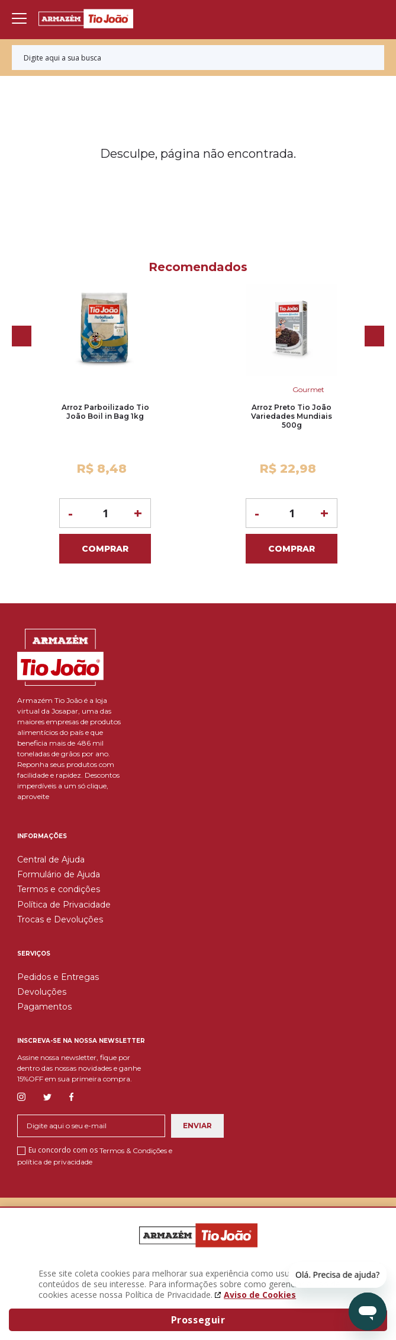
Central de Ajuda (51, 859)
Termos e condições (58, 889)
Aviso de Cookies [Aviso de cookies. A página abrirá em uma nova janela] (260, 1294)
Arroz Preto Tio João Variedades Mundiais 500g (291, 416)
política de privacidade (54, 1161)
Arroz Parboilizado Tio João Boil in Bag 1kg (105, 412)
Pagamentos (44, 1006)
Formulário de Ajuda (58, 874)
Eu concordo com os (94, 1155)
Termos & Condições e (135, 1150)
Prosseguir (198, 1319)
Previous (21, 336)
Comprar (105, 548)
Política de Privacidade (64, 904)
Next (374, 336)
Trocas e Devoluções (60, 919)
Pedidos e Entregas (58, 977)
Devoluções (41, 991)
